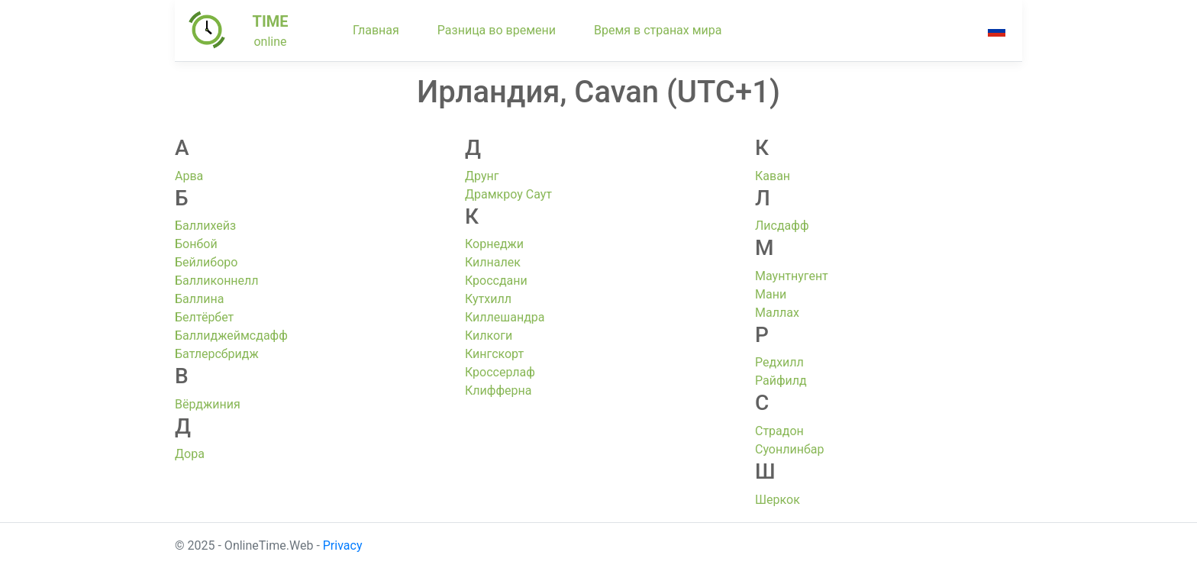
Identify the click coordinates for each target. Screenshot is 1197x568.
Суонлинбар (789, 449)
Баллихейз (205, 225)
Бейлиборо (206, 262)
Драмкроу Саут (508, 194)
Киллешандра (505, 317)
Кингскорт (494, 354)
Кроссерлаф (500, 372)
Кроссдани (496, 280)
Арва (189, 176)
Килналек (493, 262)
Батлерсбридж (217, 354)
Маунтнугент (791, 276)
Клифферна (498, 390)
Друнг (481, 176)
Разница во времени (496, 30)
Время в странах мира (658, 30)
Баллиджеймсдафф (231, 335)
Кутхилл (488, 299)
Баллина (199, 299)
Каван (772, 176)
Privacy (343, 545)
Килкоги (488, 335)
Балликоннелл (217, 280)
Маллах (777, 312)
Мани (770, 294)
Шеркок (777, 499)
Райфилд (781, 380)
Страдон (779, 431)
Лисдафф (782, 225)
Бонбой (196, 244)
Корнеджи (494, 244)
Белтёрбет (204, 317)
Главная (376, 30)
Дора (190, 454)
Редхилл (779, 362)
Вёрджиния (207, 404)
